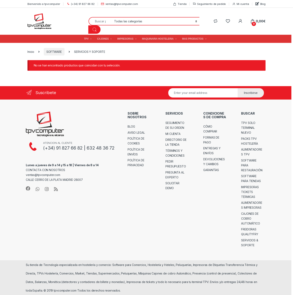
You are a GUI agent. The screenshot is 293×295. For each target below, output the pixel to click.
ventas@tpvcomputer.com (119, 4)
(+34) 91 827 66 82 (81, 4)
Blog (260, 3)
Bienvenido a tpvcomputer (43, 3)
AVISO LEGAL (136, 132)
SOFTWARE (54, 51)
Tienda (179, 4)
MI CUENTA (172, 134)
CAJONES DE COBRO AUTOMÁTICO (250, 218)
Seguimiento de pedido (209, 4)
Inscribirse (251, 92)
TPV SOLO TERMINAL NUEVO (248, 127)
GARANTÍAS (211, 170)
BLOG (131, 126)
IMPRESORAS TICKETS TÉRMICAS (250, 191)
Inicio (30, 51)
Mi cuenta (240, 4)
